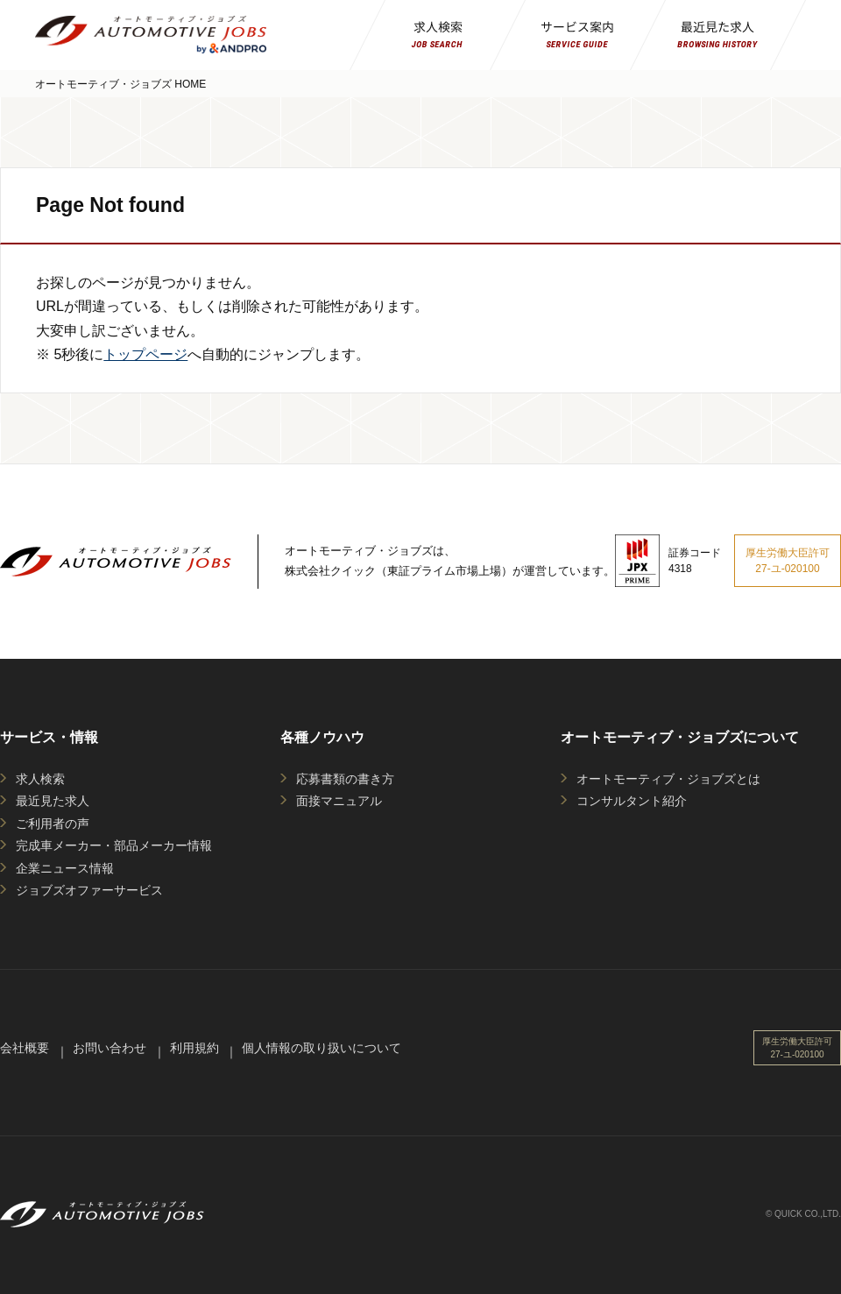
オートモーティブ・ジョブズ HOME (120, 84)
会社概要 (24, 1048)
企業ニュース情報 (65, 868)
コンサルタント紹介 (631, 801)
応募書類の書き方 (345, 779)
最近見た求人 (52, 801)
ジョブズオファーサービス (89, 890)
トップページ (145, 354)
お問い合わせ (109, 1048)
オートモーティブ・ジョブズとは (668, 779)
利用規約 (194, 1048)
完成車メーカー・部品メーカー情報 (114, 845)
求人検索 (40, 779)
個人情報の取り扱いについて (321, 1048)
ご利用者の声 (52, 824)
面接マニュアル (339, 801)
